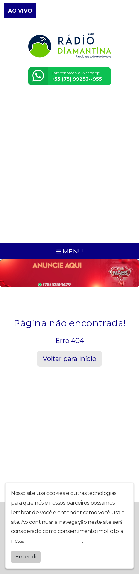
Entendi (25, 557)
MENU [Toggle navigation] (69, 251)
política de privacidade (54, 541)
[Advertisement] (69, 168)
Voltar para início (69, 359)
